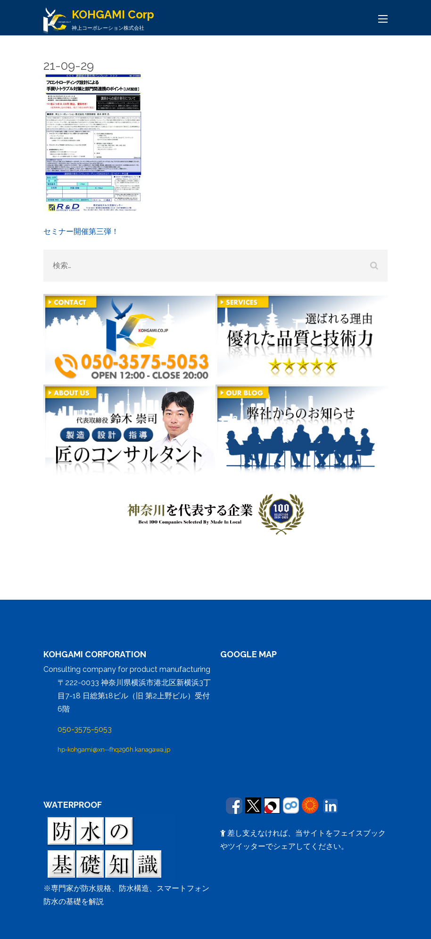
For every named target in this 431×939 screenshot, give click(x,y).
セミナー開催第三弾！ (81, 231)
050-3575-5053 (85, 729)
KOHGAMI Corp (113, 14)
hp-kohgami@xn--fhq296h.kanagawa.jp (114, 749)
